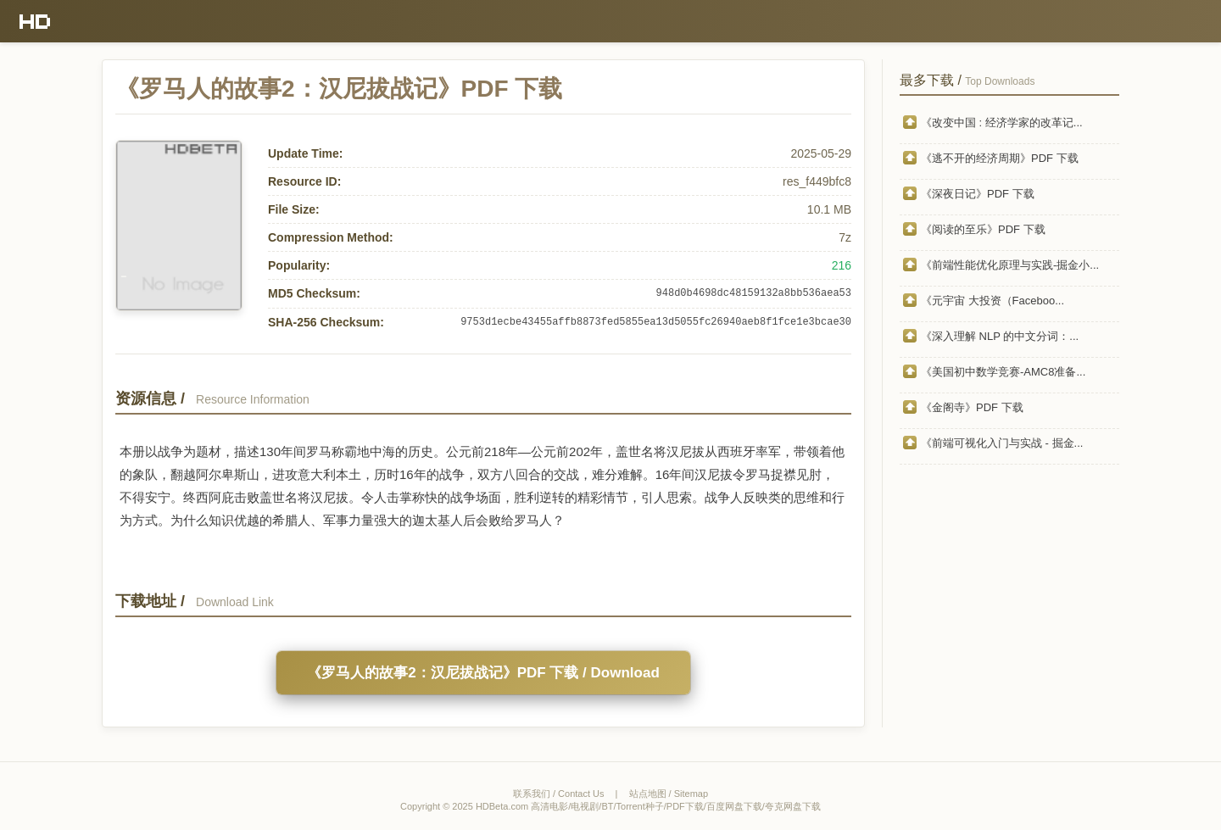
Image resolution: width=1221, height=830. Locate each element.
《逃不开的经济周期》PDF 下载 (1000, 158)
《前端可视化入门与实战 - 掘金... (1002, 443)
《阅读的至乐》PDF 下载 (983, 229)
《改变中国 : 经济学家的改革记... (1002, 122)
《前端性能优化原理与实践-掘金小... (1010, 265)
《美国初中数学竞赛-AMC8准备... (1003, 371)
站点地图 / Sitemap (669, 793)
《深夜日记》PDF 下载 (977, 193)
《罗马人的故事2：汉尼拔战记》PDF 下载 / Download (483, 673)
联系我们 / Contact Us (559, 793)
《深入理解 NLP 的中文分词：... (1000, 336)
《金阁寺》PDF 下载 (972, 407)
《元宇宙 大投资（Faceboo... (992, 300)
